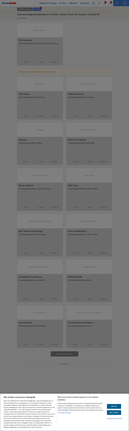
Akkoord (114, 406)
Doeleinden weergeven (114, 418)
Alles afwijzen (114, 412)
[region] (64, 412)
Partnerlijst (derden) (64, 413)
